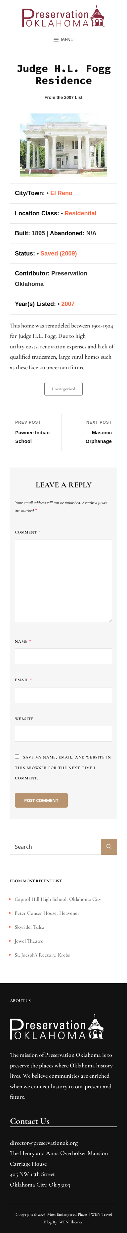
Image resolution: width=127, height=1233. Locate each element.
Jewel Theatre (29, 941)
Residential (80, 213)
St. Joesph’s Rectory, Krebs (42, 955)
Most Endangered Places (67, 1214)
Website (24, 718)
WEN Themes (70, 1222)
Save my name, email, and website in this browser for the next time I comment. (63, 767)
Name (23, 641)
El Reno (61, 193)
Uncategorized (63, 389)
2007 (67, 304)
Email (23, 680)
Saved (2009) (58, 253)
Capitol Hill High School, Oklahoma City (58, 899)
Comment (28, 532)
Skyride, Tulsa (29, 927)
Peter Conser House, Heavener (47, 913)
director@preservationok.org (44, 1142)
